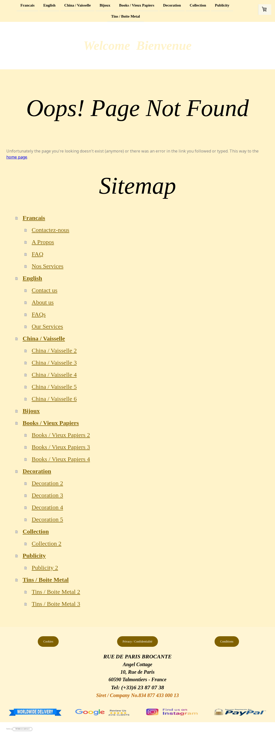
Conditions (226, 641)
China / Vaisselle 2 (54, 350)
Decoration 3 (47, 495)
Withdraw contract (22, 729)
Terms (8, 729)
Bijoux (104, 5)
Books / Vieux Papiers (136, 5)
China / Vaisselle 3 (54, 362)
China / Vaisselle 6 (54, 399)
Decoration (172, 5)
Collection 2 (46, 543)
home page (16, 157)
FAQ (37, 254)
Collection (198, 5)
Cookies (48, 641)
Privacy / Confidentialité (137, 641)
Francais (27, 5)
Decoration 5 (47, 519)
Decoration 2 (47, 483)
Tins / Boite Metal (125, 17)
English (49, 5)
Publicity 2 (45, 567)
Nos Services (47, 266)
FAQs (39, 314)
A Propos (43, 242)
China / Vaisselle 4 (54, 374)
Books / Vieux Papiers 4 (61, 459)
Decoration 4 (47, 507)
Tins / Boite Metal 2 (56, 591)
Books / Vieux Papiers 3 (61, 447)
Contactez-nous (50, 230)
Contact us (44, 290)
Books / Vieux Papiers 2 (61, 435)
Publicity (222, 5)
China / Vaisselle (77, 5)
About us (43, 302)
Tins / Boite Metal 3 (56, 604)
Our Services (47, 326)
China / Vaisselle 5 (54, 386)
